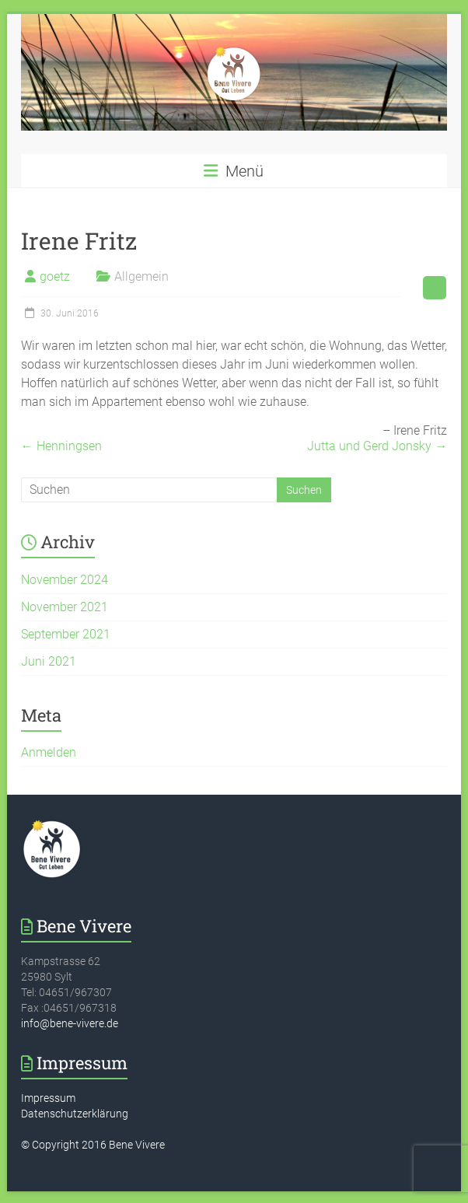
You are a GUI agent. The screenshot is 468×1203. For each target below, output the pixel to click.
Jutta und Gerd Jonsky (377, 446)
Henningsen (61, 446)
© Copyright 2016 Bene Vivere (93, 1144)
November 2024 (64, 579)
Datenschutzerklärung (74, 1113)
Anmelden (48, 752)
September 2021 (65, 634)
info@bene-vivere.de (69, 1023)
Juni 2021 (48, 661)
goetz (55, 276)
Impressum (48, 1098)
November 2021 (64, 607)
